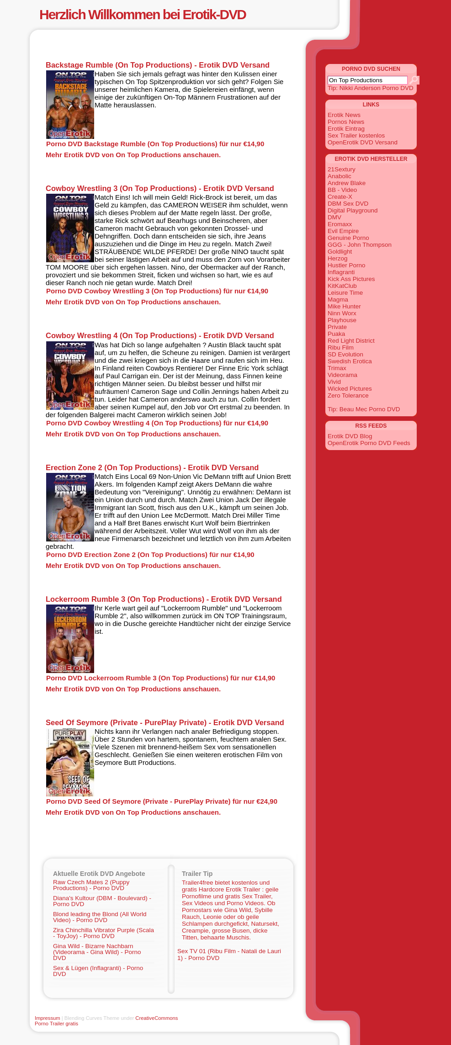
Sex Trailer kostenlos (356, 135)
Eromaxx (340, 224)
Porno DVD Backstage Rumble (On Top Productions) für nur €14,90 (155, 144)
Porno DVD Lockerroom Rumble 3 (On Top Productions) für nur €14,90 (160, 678)
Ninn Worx (342, 313)
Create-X (340, 196)
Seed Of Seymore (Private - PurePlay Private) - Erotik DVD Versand (165, 722)
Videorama (342, 374)
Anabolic (339, 176)
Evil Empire (343, 231)
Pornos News (346, 121)
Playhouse (342, 320)
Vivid (334, 381)
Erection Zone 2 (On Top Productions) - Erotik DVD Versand (152, 467)
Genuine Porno (348, 237)
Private (337, 327)
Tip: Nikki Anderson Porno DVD (371, 88)
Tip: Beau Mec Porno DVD (364, 409)
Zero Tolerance (348, 395)
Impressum (47, 1018)
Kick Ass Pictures (351, 279)
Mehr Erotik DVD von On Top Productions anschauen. (133, 155)
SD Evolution (345, 354)
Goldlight (340, 251)
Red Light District (351, 340)
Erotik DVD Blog (350, 436)
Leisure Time (345, 292)
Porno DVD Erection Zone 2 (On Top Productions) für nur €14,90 (150, 554)
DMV (334, 217)
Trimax (337, 368)
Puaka (336, 333)
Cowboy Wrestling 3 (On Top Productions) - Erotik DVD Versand (160, 188)
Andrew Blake (347, 183)
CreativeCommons (156, 1018)
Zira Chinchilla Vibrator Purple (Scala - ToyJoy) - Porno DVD (103, 933)
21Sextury (341, 169)
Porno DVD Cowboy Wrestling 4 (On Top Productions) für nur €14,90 (157, 423)
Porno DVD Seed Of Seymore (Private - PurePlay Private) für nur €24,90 (161, 801)
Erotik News (344, 114)
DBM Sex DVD (348, 203)
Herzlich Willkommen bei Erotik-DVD (142, 14)
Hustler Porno (347, 265)
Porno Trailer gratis (56, 1023)
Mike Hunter (344, 306)
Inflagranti (341, 272)
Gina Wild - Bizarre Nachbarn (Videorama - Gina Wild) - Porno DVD (97, 952)
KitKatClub (342, 285)
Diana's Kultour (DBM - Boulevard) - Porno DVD (102, 901)
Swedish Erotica (350, 361)
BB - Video (342, 189)
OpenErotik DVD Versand (363, 142)
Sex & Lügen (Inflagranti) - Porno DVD (98, 971)
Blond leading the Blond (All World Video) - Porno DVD (100, 917)
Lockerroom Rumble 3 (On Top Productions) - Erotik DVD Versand (164, 599)
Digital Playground (353, 210)
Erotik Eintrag (346, 128)
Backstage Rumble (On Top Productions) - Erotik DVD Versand (158, 65)
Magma (338, 299)
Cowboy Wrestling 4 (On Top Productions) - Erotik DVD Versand (160, 335)
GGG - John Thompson (360, 244)
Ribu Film (341, 347)
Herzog (338, 258)
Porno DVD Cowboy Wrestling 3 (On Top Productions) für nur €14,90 (157, 291)
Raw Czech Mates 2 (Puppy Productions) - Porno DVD (91, 885)
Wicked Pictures (350, 388)
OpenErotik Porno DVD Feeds (369, 443)
